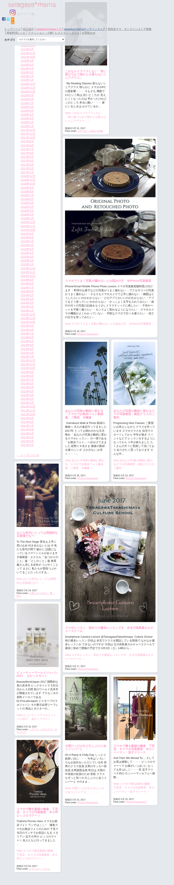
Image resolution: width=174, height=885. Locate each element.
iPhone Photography (88, 334)
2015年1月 (27, 264)
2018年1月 (27, 126)
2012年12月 (28, 360)
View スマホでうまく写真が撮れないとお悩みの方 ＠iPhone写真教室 (110, 323)
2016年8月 (27, 191)
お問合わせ (89, 32)
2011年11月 (28, 410)
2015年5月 (27, 249)
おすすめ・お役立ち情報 (90, 131)
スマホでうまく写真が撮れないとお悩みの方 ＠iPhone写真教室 (108, 280)
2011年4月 (27, 437)
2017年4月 (27, 160)
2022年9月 (27, 49)
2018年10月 (28, 91)
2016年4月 (27, 206)
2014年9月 (27, 279)
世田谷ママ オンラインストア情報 (129, 29)
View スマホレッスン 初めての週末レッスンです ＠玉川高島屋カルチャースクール (109, 656)
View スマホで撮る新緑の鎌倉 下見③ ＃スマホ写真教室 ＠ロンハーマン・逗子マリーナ (133, 787)
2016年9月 (27, 187)
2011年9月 (27, 418)
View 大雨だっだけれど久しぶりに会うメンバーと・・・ (85, 790)
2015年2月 (27, 260)
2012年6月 (27, 383)
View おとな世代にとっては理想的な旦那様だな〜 (36, 580)
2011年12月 (28, 406)
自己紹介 (28, 29)
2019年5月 (27, 64)
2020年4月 (27, 60)
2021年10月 (28, 57)
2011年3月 (27, 441)
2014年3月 (27, 302)
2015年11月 (28, 226)
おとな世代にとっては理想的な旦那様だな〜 (37, 534)
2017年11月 (28, 133)
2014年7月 (27, 287)
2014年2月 (27, 306)
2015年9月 (27, 233)
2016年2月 (27, 214)
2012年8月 (27, 375)
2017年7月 (27, 149)
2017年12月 (28, 130)
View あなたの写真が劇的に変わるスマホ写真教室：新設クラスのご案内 (133, 464)
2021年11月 (28, 53)
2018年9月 (27, 95)
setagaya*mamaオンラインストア (84, 29)
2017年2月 (27, 168)
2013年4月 (27, 345)
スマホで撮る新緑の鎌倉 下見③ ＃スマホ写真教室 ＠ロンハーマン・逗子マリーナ (134, 749)
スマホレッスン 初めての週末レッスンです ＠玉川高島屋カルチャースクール (109, 629)
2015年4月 (27, 253)
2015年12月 (28, 222)
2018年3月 (27, 118)
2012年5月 (27, 387)
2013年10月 (28, 322)
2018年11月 (28, 87)
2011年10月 (28, 414)
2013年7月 (27, 333)
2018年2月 (27, 122)
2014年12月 (28, 268)
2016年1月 (27, 218)
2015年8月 (27, 237)
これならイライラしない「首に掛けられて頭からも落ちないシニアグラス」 (85, 74)
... (118, 777)
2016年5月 (27, 202)
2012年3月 (27, 395)
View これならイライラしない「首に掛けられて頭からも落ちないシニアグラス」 (85, 116)
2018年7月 (27, 103)
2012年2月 (27, 398)
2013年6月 (27, 337)
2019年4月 (27, 68)
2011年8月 (27, 421)
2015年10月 (28, 229)
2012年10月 (28, 368)
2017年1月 (27, 172)
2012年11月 (28, 364)
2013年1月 (27, 356)
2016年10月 (28, 183)
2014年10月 (28, 276)
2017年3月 (27, 164)
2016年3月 (27, 210)
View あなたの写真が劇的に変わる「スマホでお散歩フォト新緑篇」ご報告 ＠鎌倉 (85, 464)
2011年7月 (27, 425)
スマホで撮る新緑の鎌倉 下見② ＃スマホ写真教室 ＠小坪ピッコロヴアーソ (37, 812)
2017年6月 (27, 153)
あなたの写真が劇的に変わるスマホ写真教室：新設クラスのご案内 (134, 414)
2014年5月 (27, 295)
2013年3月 (27, 349)
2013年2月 (27, 352)
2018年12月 (28, 84)
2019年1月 (27, 80)
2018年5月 (27, 110)
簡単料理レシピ (16, 32)
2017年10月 (28, 137)
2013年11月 (28, 318)
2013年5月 (27, 341)
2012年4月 (27, 391)
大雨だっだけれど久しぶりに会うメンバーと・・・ (85, 747)
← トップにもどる (28, 455)
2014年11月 (28, 272)
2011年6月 (27, 429)
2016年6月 (27, 199)
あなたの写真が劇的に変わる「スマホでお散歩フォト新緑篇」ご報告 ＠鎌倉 (84, 414)
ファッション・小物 (40, 32)
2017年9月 (27, 141)
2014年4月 (27, 299)
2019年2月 (27, 76)
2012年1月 (27, 402)
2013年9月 (27, 325)
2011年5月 (27, 433)
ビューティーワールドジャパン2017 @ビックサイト (37, 674)
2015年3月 (27, 256)
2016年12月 (28, 176)
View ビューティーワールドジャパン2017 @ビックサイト (36, 716)
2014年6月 (27, 291)
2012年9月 (27, 372)
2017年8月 (27, 145)
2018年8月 (27, 99)
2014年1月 (27, 310)
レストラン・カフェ (67, 32)
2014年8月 (27, 283)
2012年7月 (27, 379)
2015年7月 (27, 241)
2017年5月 (27, 156)
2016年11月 (28, 179)
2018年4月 (27, 114)
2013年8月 (27, 329)
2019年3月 (27, 72)
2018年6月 (27, 107)
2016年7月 (27, 195)
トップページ (12, 29)
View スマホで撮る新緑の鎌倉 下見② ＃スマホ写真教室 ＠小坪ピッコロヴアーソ (37, 854)
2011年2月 (27, 445)
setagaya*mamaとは (48, 29)
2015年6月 (27, 245)
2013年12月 (28, 314)
